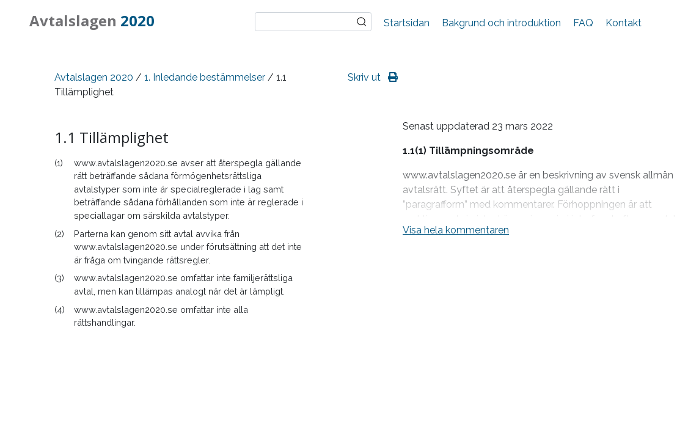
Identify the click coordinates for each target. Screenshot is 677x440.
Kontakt (624, 23)
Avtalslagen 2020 (93, 77)
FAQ (583, 23)
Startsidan (407, 23)
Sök (362, 22)
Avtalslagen (92, 20)
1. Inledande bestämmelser (204, 77)
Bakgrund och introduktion (501, 23)
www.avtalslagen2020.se (126, 163)
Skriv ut (373, 77)
